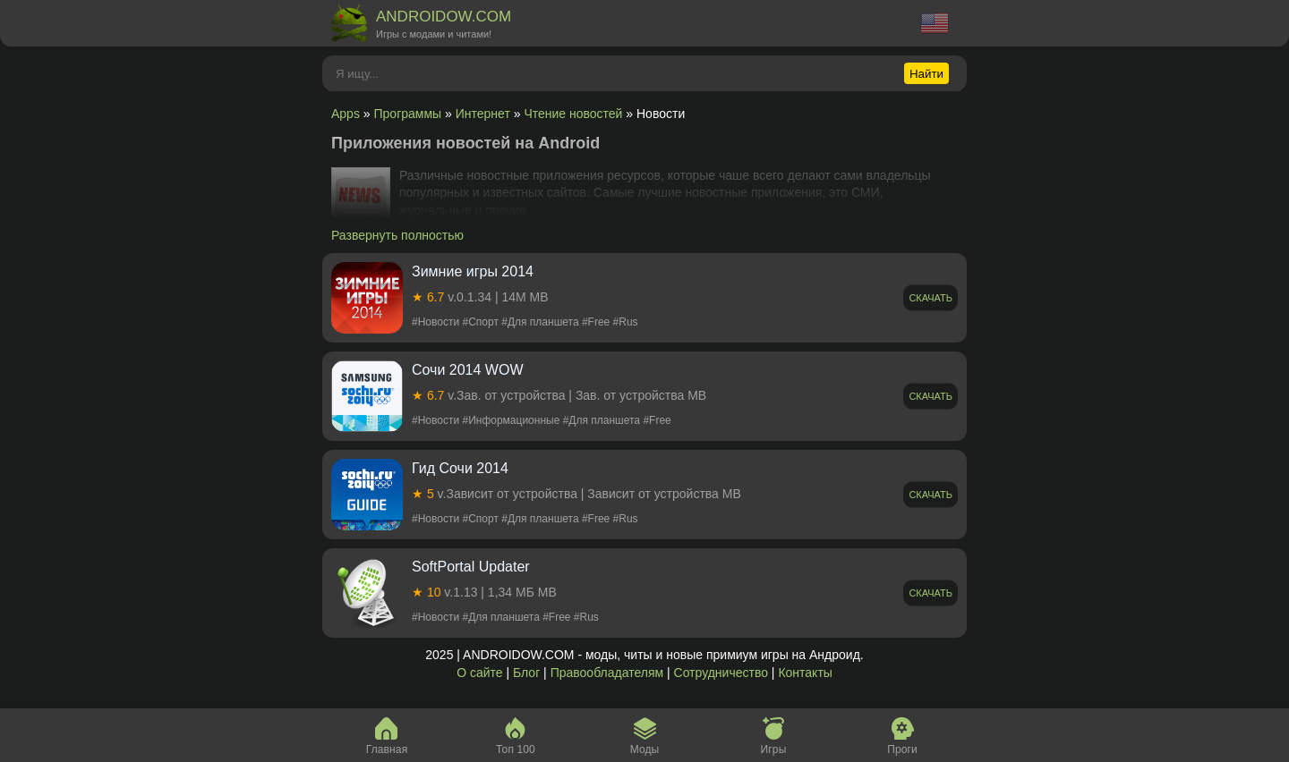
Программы (408, 113)
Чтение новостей (573, 113)
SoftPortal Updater (471, 566)
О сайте (479, 672)
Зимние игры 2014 (473, 271)
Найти (926, 73)
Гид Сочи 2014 (460, 468)
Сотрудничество (721, 672)
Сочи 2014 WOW (468, 369)
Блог (526, 672)
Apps (345, 113)
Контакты (805, 672)
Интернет (483, 113)
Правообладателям (607, 672)
